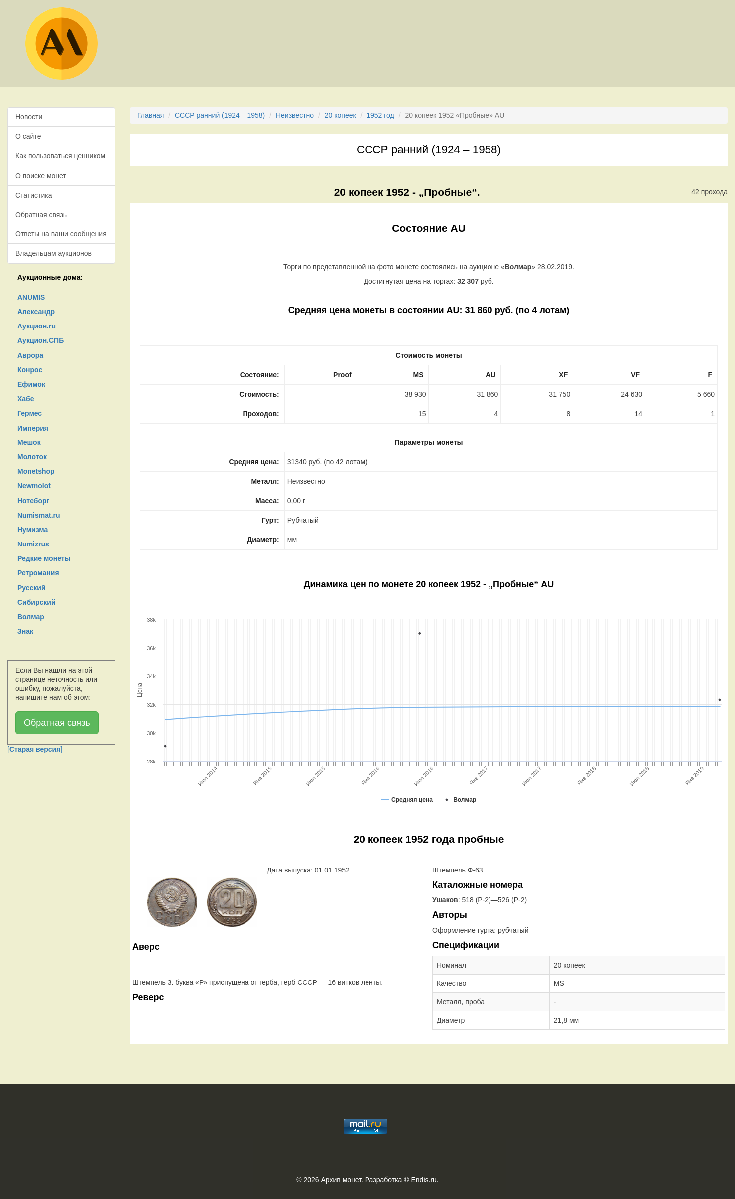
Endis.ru (423, 1180)
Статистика (33, 195)
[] (34, 749)
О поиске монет (40, 176)
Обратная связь (41, 214)
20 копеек (340, 115)
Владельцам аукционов (53, 253)
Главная (150, 115)
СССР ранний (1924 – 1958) (220, 115)
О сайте (28, 136)
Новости (28, 117)
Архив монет (341, 1180)
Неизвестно (295, 115)
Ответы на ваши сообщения (61, 234)
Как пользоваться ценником (60, 156)
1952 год (380, 115)
